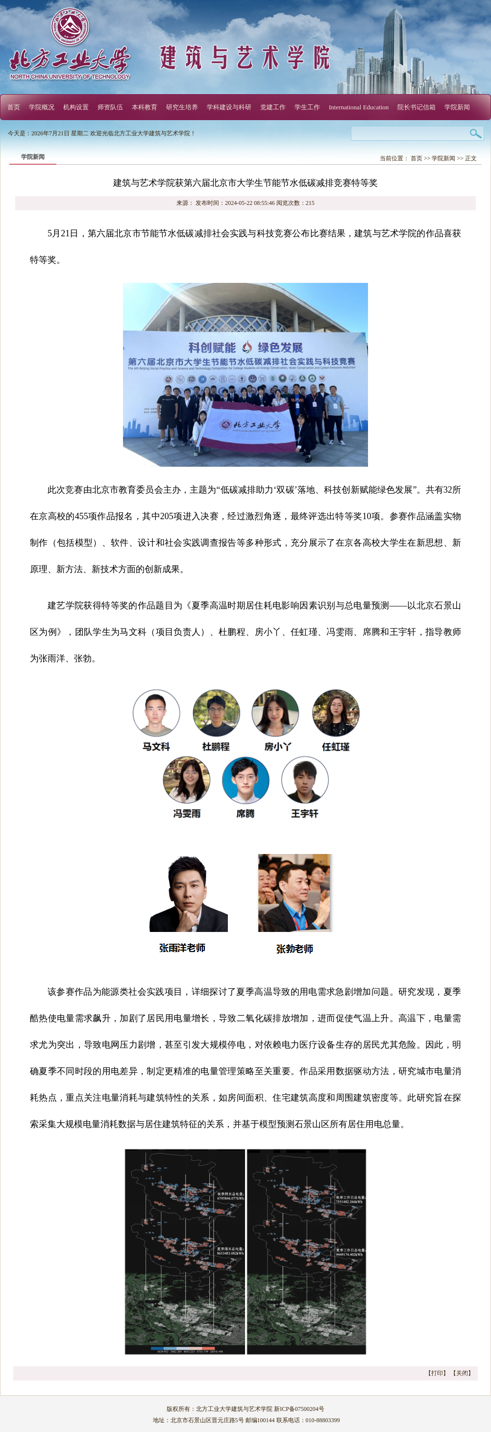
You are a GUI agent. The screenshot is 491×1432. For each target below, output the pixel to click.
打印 (437, 1373)
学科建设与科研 (229, 107)
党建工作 (273, 107)
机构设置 (76, 107)
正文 (471, 158)
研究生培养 (182, 107)
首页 (13, 107)
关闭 (462, 1373)
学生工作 (307, 107)
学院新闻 (457, 107)
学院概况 (41, 107)
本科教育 (144, 107)
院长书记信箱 (416, 107)
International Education (359, 107)
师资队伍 (110, 107)
